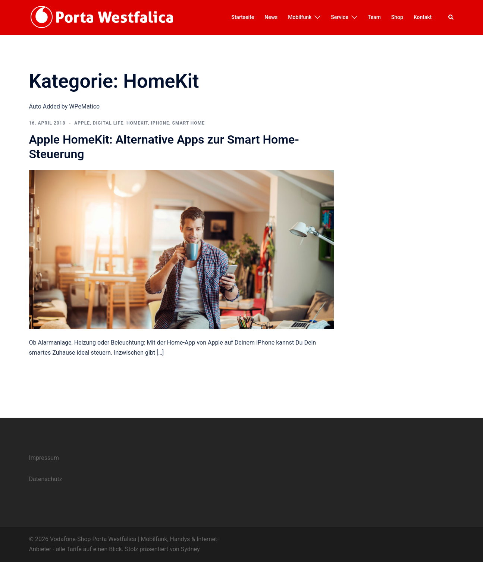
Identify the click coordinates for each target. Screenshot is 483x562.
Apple (82, 123)
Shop (397, 17)
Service (339, 17)
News (270, 17)
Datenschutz (45, 479)
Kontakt (423, 17)
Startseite (242, 17)
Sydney (190, 549)
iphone (160, 123)
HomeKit (137, 123)
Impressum (44, 457)
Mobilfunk (299, 17)
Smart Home (188, 123)
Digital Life (108, 123)
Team (374, 17)
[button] (451, 18)
